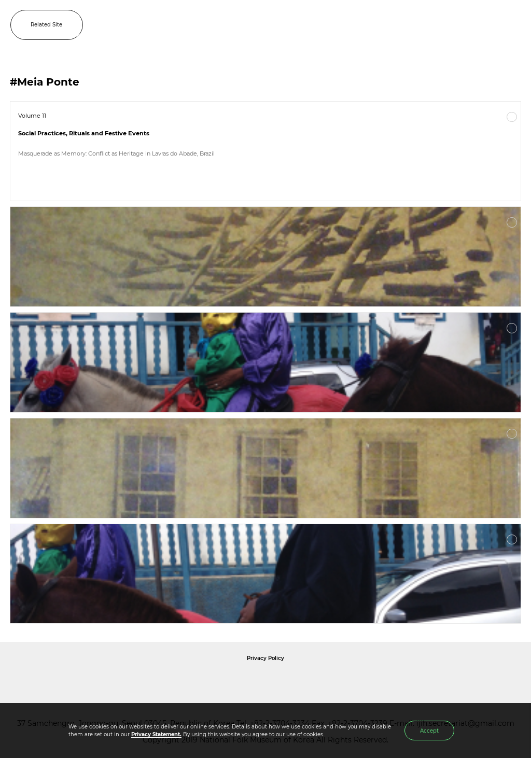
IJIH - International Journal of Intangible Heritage (282, 25)
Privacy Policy (265, 658)
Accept (429, 730)
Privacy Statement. (156, 734)
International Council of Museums (287, 681)
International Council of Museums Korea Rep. (377, 681)
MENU (513, 24)
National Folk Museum (177, 681)
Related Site (46, 24)
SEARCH (489, 24)
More (512, 117)
